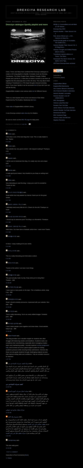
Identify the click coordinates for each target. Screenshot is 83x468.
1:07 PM (8, 359)
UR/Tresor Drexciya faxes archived (64, 63)
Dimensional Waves (59, 112)
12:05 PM (8, 387)
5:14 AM (8, 246)
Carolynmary (12, 440)
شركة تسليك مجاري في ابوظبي (15, 410)
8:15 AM (8, 166)
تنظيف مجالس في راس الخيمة (36, 424)
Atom (26, 455)
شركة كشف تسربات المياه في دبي (18, 363)
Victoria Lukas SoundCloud (61, 117)
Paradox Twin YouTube (60, 105)
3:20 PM (8, 436)
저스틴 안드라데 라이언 (15, 216)
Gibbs (10, 180)
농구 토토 (11, 311)
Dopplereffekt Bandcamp (61, 86)
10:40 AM (8, 412)
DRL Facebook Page (59, 115)
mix (33, 91)
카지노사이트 (12, 251)
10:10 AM (8, 448)
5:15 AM (8, 270)
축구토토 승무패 (13, 323)
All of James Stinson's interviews (63, 88)
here (35, 85)
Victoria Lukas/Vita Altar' (60, 103)
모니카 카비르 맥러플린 (15, 192)
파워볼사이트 (12, 236)
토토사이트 (11, 263)
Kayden (10, 158)
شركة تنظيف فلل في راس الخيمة (16, 433)
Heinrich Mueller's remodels (62, 93)
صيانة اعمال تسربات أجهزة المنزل (18, 391)
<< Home (9, 458)
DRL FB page (25, 120)
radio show (24, 113)
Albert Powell (12, 336)
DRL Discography (58, 100)
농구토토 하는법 (13, 287)
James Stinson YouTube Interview (63, 108)
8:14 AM (8, 141)
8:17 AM (8, 200)
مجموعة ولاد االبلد (13, 417)
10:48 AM (8, 282)
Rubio (10, 134)
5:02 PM (24, 124)
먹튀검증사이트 (13, 299)
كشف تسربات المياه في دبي (14, 384)
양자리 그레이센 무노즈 (15, 226)
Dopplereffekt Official (59, 83)
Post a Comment (12, 452)
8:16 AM (8, 176)
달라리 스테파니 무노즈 (15, 204)
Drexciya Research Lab (41, 10)
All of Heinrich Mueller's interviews (64, 91)
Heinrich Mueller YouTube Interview (64, 110)
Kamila (10, 170)
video (11, 106)
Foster (10, 146)
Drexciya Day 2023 (59, 29)
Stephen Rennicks (59, 120)
